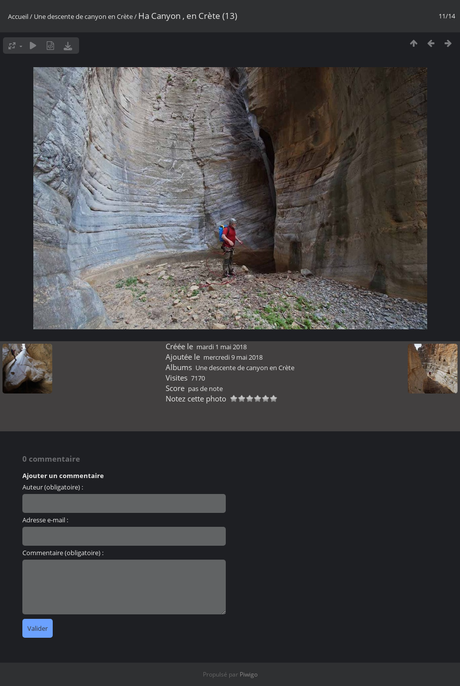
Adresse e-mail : (45, 519)
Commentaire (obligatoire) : (62, 552)
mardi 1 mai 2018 (221, 346)
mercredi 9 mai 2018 (233, 357)
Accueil (18, 16)
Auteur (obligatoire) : (52, 487)
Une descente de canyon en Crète (83, 16)
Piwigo (249, 674)
